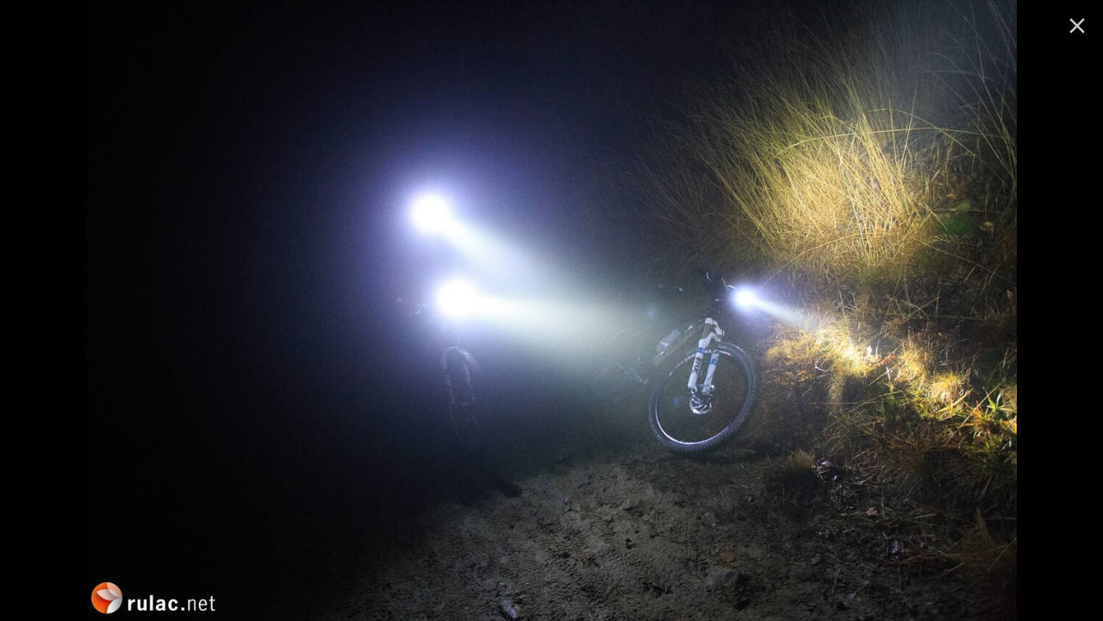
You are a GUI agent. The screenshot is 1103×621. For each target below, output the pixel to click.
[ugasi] (1077, 26)
